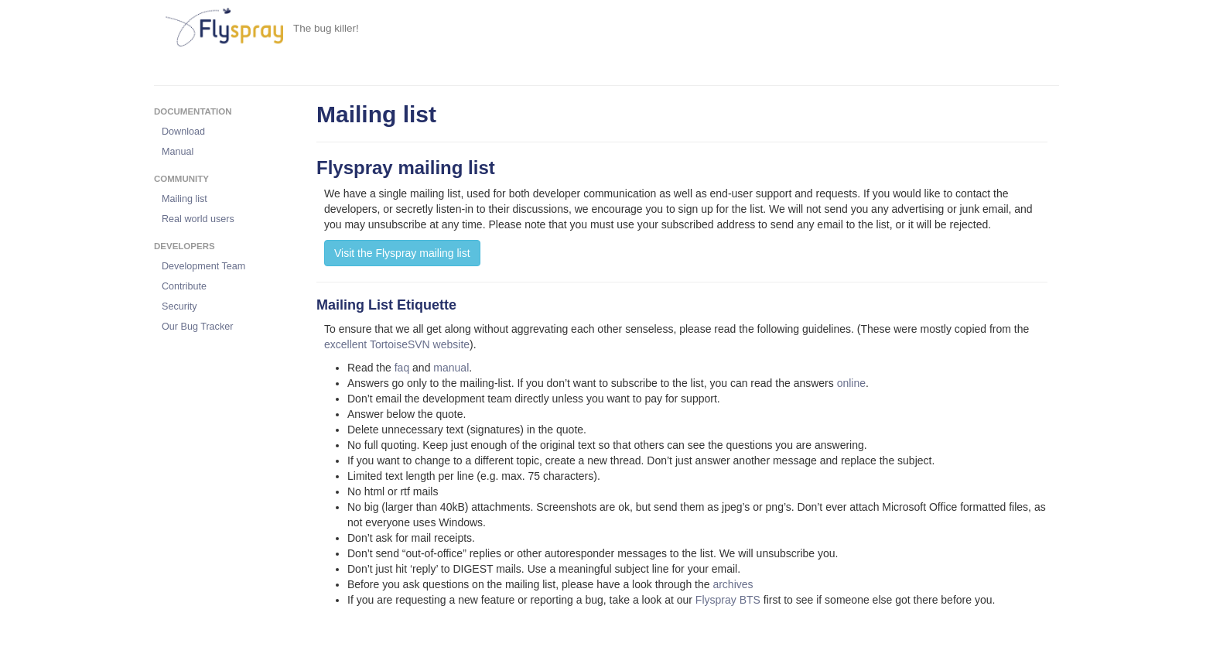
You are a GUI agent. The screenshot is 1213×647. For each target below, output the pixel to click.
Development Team (203, 266)
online (851, 383)
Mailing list (184, 198)
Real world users (198, 219)
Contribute (184, 286)
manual (451, 367)
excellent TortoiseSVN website (397, 344)
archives (732, 584)
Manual (177, 151)
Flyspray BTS (727, 600)
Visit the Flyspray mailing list (402, 253)
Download (183, 131)
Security (179, 306)
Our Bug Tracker (197, 326)
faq (402, 367)
